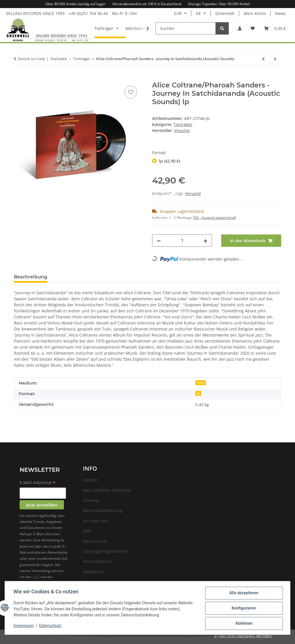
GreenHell (225, 13)
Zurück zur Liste (31, 58)
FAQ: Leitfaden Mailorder (107, 490)
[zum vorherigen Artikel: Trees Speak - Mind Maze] (263, 59)
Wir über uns (95, 520)
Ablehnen (243, 623)
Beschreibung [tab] (30, 277)
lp (198, 393)
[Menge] (182, 240)
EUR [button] (178, 13)
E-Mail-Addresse (38, 483)
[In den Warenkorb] (18, 78)
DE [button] (198, 13)
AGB (35, 576)
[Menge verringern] (158, 240)
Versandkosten (97, 561)
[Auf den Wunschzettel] (130, 92)
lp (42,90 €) (169, 161)
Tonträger (182, 124)
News (280, 13)
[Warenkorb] (274, 28)
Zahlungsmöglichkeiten (105, 551)
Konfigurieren (243, 608)
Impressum (24, 626)
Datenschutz (51, 626)
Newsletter (93, 571)
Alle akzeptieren (243, 593)
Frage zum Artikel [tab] (77, 277)
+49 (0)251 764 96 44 (88, 13)
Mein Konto (255, 13)
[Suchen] (186, 28)
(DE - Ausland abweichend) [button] (214, 217)
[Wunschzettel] (252, 28)
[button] (239, 28)
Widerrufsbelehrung (102, 510)
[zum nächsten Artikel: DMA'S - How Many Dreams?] (275, 59)
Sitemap (91, 500)
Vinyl (200, 383)
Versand (193, 193)
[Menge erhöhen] (205, 240)
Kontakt (90, 480)
